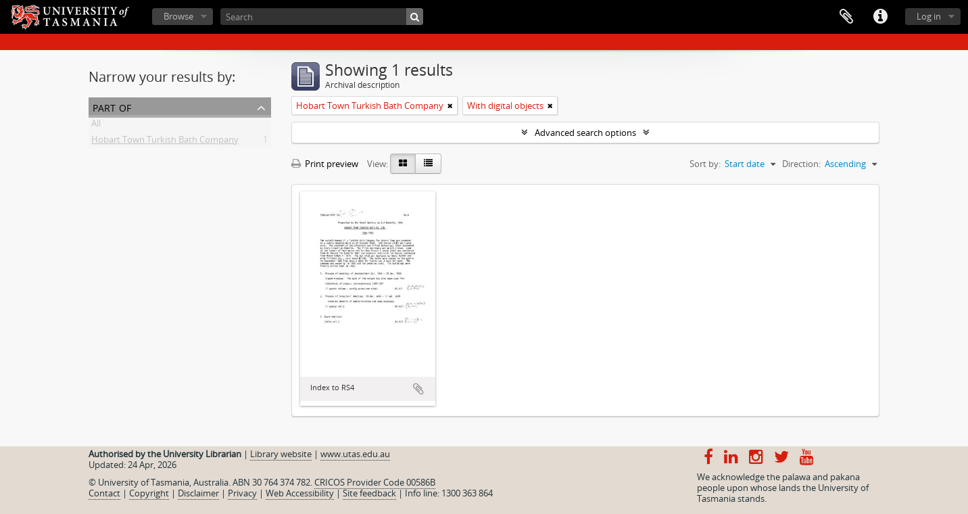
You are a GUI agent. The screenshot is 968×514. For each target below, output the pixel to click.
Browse (178, 16)
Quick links (880, 17)
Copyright (149, 493)
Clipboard (846, 17)
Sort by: (705, 164)
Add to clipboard (418, 389)
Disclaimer (198, 493)
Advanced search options (585, 132)
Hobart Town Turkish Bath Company (165, 142)
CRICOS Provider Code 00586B (374, 482)
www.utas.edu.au (355, 454)
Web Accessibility (300, 493)
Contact (104, 493)
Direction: (801, 164)
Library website (281, 454)
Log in (929, 16)
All (96, 126)
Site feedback (369, 493)
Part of (112, 106)
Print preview (324, 164)
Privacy (242, 493)
